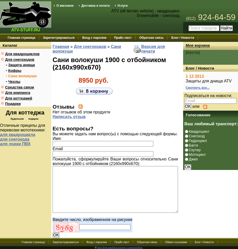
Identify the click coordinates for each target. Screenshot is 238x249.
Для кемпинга (17, 93)
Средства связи (19, 87)
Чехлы (14, 82)
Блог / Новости (182, 38)
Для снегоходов (19, 60)
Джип (193, 159)
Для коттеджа (25, 112)
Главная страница (21, 38)
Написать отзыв (69, 116)
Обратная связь (151, 38)
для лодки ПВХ (15, 144)
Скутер (195, 150)
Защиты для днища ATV (209, 81)
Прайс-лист (123, 38)
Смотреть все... (198, 88)
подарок (33, 118)
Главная (61, 46)
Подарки (13, 104)
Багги (193, 145)
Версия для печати (153, 48)
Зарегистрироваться (59, 38)
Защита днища (21, 65)
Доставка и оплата (95, 5)
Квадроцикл (199, 131)
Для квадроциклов (22, 54)
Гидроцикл (198, 141)
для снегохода (14, 139)
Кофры (14, 71)
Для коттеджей (18, 98)
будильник (17, 118)
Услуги (122, 5)
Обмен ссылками (176, 242)
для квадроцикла (17, 134)
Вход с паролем (94, 38)
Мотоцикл (197, 154)
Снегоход (197, 136)
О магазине (65, 5)
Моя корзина (198, 45)
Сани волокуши (22, 76)
